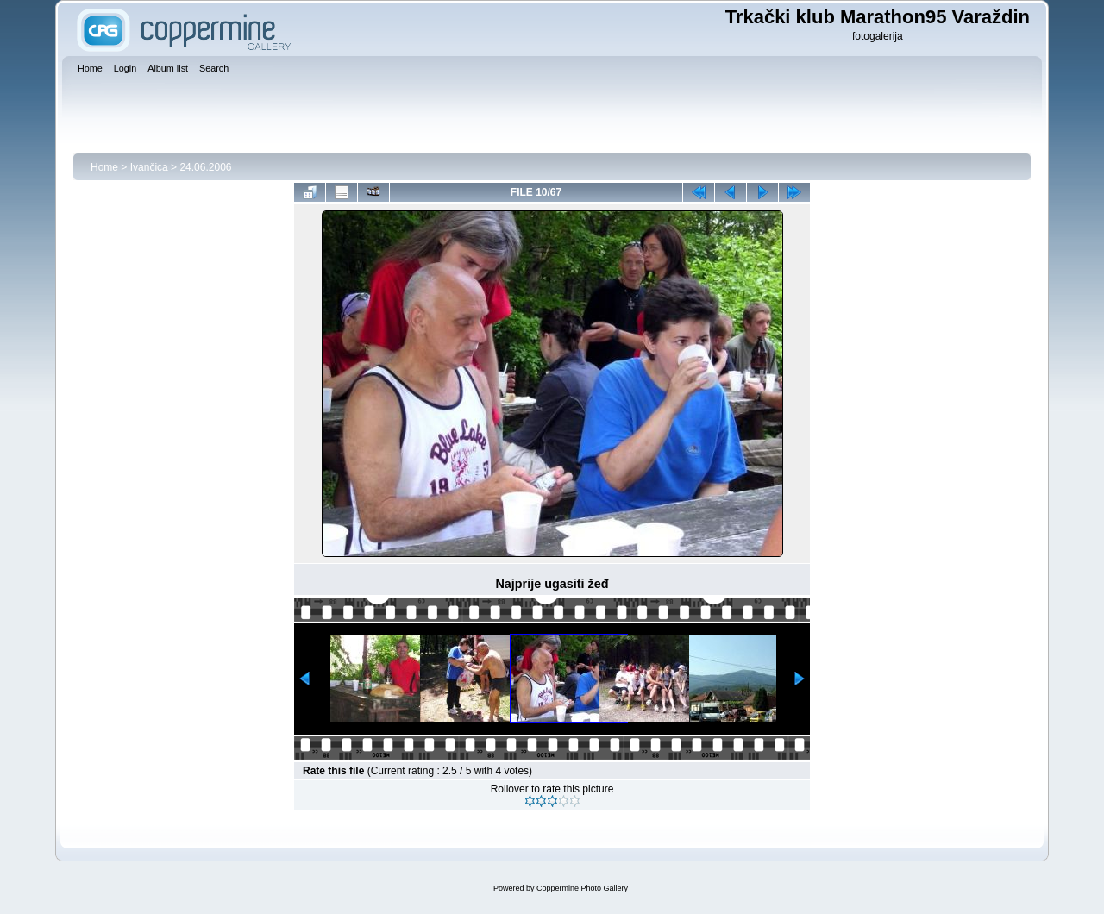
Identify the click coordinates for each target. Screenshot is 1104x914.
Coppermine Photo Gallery (582, 888)
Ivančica (149, 167)
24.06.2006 (205, 167)
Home (104, 167)
